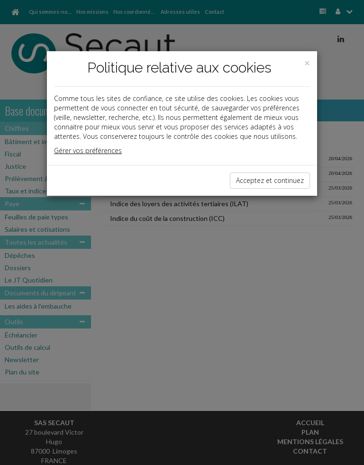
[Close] (307, 63)
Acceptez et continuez (270, 180)
